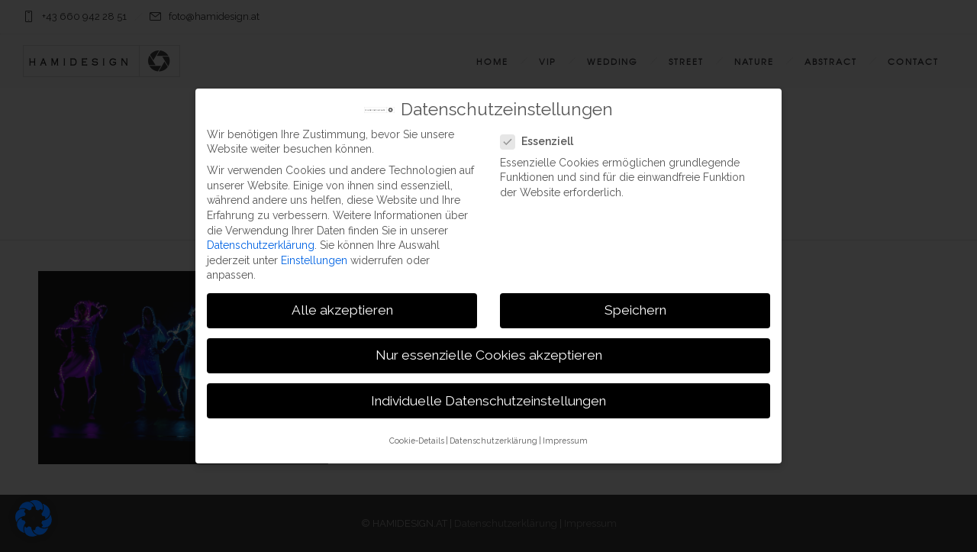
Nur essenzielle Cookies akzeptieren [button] (489, 352)
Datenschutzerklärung (260, 242)
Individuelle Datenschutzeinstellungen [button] (488, 397)
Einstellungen (314, 257)
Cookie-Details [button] (416, 437)
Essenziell (541, 139)
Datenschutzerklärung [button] (493, 437)
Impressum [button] (565, 437)
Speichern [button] (635, 307)
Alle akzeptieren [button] (342, 307)
